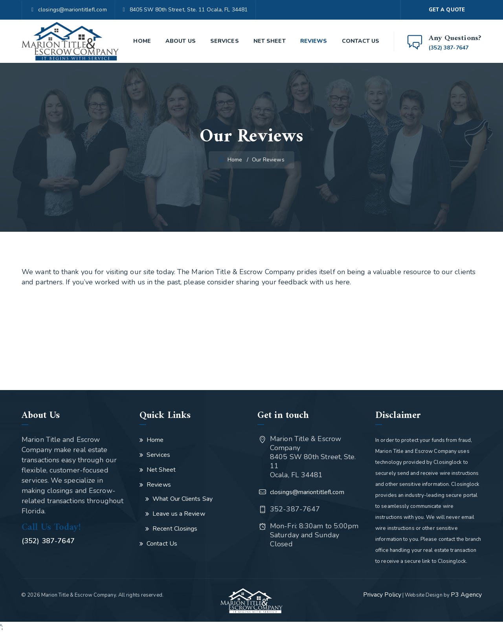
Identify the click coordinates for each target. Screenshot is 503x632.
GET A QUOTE (447, 9)
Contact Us (361, 41)
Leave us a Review (178, 513)
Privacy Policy (382, 594)
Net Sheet (269, 41)
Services (224, 41)
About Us (180, 41)
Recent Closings (175, 528)
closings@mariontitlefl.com (72, 9)
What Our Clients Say (182, 499)
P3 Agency (466, 594)
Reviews (313, 41)
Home (142, 41)
